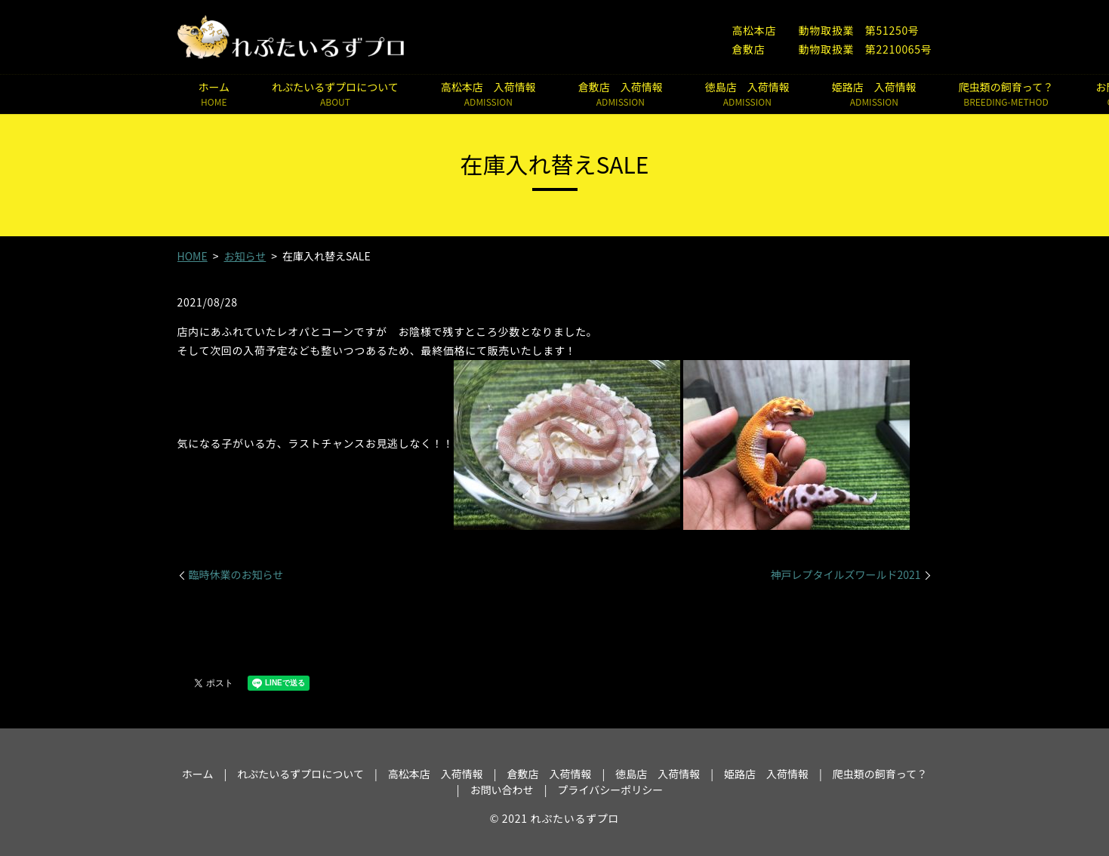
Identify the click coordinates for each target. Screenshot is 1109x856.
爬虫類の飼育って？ (1006, 94)
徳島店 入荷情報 (747, 94)
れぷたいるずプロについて (335, 94)
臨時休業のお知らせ (236, 575)
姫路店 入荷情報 (874, 94)
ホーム (214, 94)
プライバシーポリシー (610, 789)
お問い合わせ (502, 789)
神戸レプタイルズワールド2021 (845, 575)
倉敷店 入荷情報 (620, 94)
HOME (192, 255)
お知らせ (244, 255)
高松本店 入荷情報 (488, 94)
